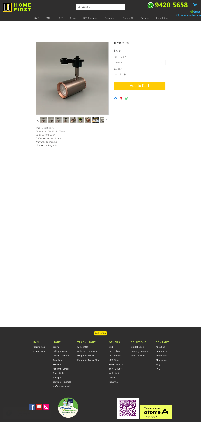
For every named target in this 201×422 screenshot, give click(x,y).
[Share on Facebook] (115, 98)
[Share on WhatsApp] (126, 98)
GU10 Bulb (120, 57)
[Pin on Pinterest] (121, 98)
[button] (194, 3)
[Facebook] (32, 407)
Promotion (161, 356)
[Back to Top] (100, 333)
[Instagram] (46, 407)
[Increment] (125, 74)
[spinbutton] (120, 74)
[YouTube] (39, 407)
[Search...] (100, 7)
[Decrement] (116, 74)
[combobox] (139, 62)
